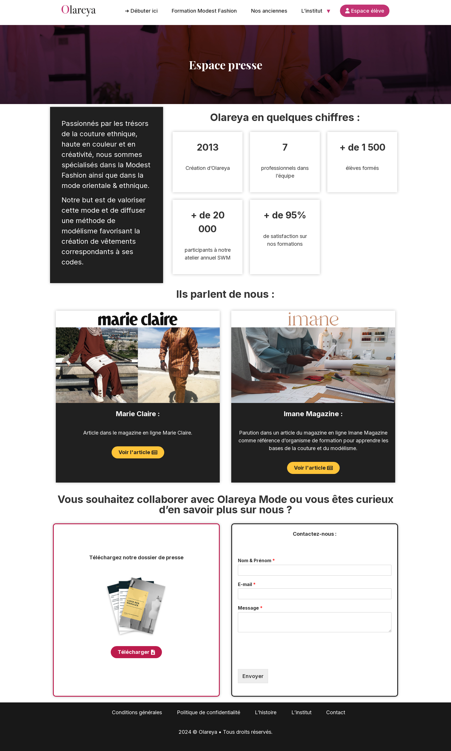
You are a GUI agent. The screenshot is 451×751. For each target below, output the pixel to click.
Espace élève (364, 11)
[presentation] (281, 659)
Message (250, 608)
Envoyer (252, 676)
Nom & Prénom (256, 560)
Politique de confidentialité (208, 712)
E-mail (247, 584)
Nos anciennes (269, 11)
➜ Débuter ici (141, 11)
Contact (335, 712)
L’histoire (265, 712)
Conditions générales (137, 712)
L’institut (311, 11)
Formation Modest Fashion (204, 11)
